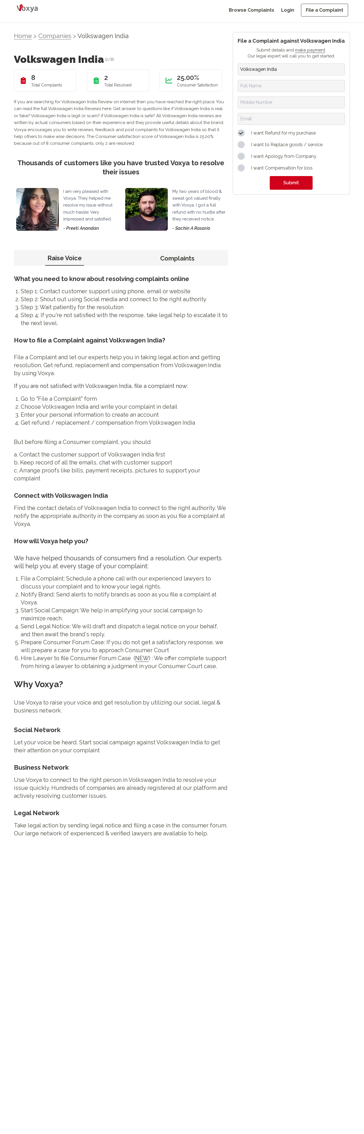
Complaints (177, 258)
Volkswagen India (103, 36)
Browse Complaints (251, 10)
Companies (54, 36)
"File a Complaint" (59, 398)
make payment (310, 50)
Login (287, 10)
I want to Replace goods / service (287, 144)
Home (23, 36)
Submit (291, 182)
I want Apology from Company (283, 156)
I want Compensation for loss (282, 168)
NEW (142, 658)
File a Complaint (324, 10)
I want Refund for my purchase (283, 133)
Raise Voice (64, 258)
